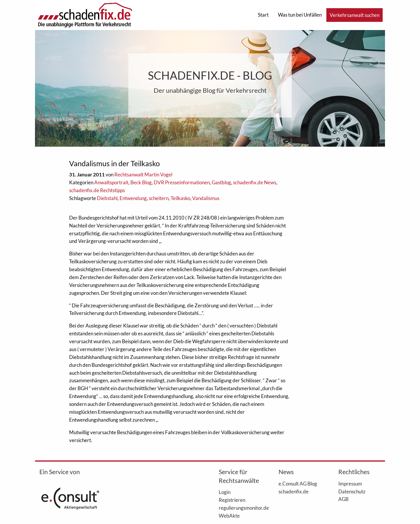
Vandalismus (205, 198)
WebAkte (229, 515)
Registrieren (232, 500)
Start (263, 15)
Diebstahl (107, 198)
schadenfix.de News (254, 182)
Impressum (350, 483)
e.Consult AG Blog (298, 483)
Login (224, 492)
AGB (343, 499)
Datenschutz (351, 491)
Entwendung (133, 198)
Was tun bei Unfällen (300, 15)
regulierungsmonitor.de (240, 508)
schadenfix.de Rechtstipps (97, 190)
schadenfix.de (294, 491)
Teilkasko (180, 198)
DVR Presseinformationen (182, 182)
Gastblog (221, 182)
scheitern (159, 198)
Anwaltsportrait (111, 182)
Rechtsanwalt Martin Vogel (143, 174)
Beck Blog (141, 182)
